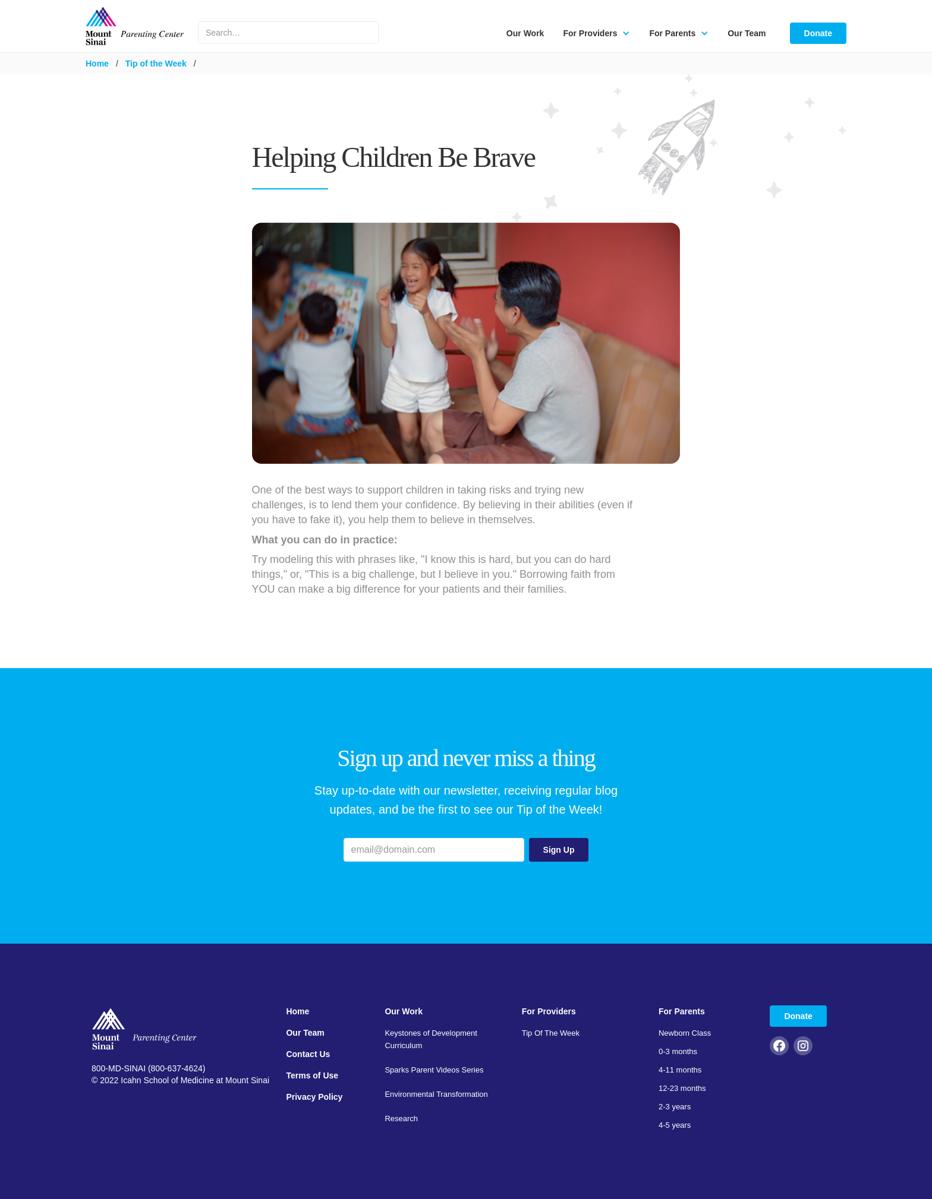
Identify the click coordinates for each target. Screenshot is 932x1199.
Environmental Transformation (436, 1094)
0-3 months (678, 1051)
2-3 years (675, 1106)
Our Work (525, 33)
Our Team (747, 33)
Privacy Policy (314, 1097)
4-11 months (680, 1069)
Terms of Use (312, 1075)
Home (97, 63)
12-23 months (682, 1088)
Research (401, 1118)
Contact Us (308, 1054)
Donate (818, 33)
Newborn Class (685, 1033)
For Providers (549, 1011)
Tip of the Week (156, 63)
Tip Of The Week (551, 1033)
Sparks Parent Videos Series (434, 1069)
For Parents (682, 1011)
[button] (596, 33)
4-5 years (675, 1125)
